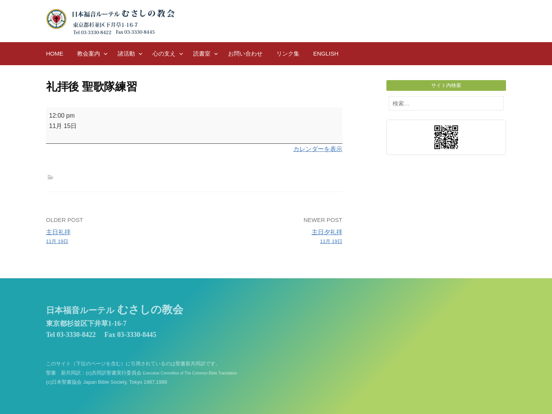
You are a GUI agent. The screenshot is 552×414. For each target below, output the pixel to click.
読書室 (201, 53)
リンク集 (287, 53)
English (325, 53)
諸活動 (126, 53)
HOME (54, 53)
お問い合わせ (245, 53)
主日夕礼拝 (271, 237)
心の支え (164, 53)
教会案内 (88, 53)
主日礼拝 (117, 237)
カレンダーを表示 (317, 149)
